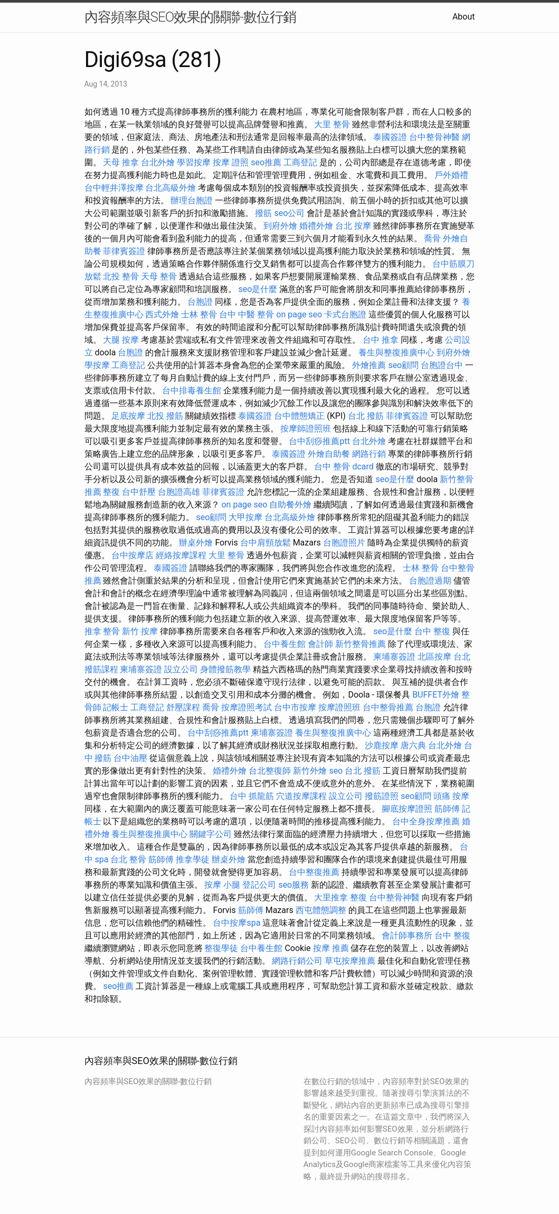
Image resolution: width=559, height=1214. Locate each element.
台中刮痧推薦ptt (319, 441)
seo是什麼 (257, 289)
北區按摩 (434, 657)
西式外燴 (162, 314)
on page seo (299, 314)
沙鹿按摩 (382, 745)
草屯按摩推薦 (350, 961)
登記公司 (259, 885)
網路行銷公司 (297, 961)
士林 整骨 (199, 314)
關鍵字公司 (211, 834)
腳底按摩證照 (407, 809)
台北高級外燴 (170, 188)
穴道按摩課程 (301, 796)
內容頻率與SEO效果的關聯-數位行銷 (190, 17)
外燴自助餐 (329, 454)
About (463, 17)
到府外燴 (280, 226)
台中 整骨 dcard (343, 467)
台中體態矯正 (299, 416)
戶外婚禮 (451, 175)
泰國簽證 (390, 137)
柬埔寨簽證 (394, 657)
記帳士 (115, 707)
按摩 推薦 (331, 948)
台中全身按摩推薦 (426, 821)
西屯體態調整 (321, 910)
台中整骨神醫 (434, 137)
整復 (111, 492)
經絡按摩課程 (181, 555)
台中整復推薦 (314, 872)
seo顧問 (403, 365)
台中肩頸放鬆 (265, 543)
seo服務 (293, 885)
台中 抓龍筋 (252, 796)
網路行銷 (369, 454)
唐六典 (413, 745)
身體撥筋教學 (225, 669)
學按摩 (97, 365)
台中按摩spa (236, 923)
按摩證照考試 (246, 707)
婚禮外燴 (316, 226)
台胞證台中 (442, 365)
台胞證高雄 (179, 492)
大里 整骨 (332, 124)
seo (336, 771)
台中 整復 (432, 631)
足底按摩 (128, 416)
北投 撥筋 (165, 416)
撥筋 (263, 213)
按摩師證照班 (305, 429)
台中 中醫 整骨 (246, 314)
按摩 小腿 (222, 885)
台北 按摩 (353, 226)
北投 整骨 (121, 276)
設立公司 (181, 669)
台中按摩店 (132, 555)
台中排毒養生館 (191, 390)
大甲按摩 (245, 517)
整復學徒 (221, 948)
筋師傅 (447, 809)
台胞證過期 (430, 581)
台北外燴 (158, 162)
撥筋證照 (382, 796)
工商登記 (300, 162)
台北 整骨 (128, 859)
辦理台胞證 (191, 200)
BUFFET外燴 (435, 695)
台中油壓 (130, 758)
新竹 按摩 (140, 631)
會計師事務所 (407, 935)
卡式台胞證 (345, 314)
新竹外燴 (310, 771)
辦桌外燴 (196, 543)
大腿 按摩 (121, 340)
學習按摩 (194, 162)
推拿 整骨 (102, 631)
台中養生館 (284, 644)
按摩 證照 (231, 162)
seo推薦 (266, 162)
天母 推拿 (121, 162)
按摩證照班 (339, 707)
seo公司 (289, 213)
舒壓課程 (183, 707)
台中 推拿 (381, 340)
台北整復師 (270, 771)
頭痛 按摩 (451, 796)
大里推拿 (331, 897)
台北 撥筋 (366, 416)
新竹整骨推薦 (360, 644)
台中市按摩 (295, 707)
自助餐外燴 (290, 505)
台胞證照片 (344, 543)
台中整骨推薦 (388, 707)
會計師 (320, 644)
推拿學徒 (193, 859)
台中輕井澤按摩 (114, 188)
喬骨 (432, 238)
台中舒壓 (139, 492)
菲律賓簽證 (124, 251)
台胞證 (200, 302)
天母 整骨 (159, 276)
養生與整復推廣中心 (396, 352)
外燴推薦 (369, 365)
